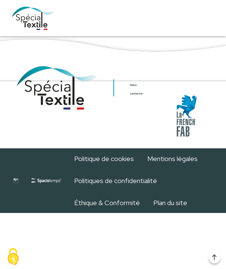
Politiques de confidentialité (115, 180)
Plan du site (170, 202)
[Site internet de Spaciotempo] (46, 180)
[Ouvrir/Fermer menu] (205, 18)
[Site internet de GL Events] (15, 180)
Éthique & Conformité (107, 202)
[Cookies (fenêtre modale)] (13, 256)
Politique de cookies (104, 158)
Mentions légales (172, 158)
